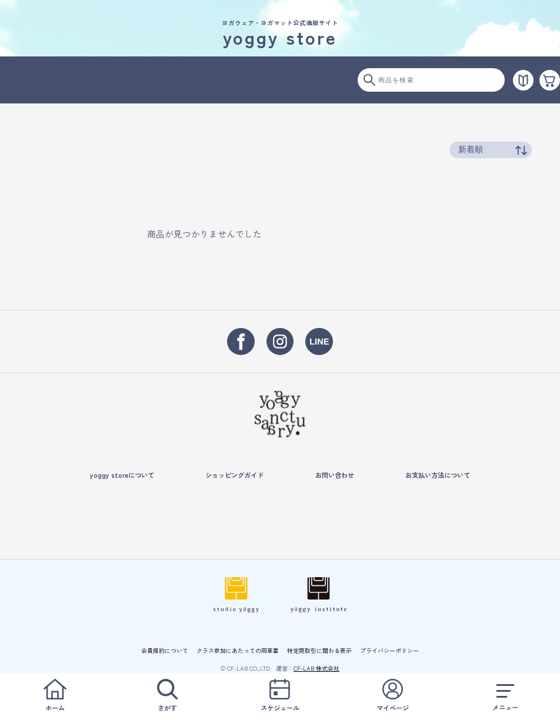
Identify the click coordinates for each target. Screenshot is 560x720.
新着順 (470, 149)
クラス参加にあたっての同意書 (237, 650)
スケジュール (280, 695)
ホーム (54, 695)
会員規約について (164, 650)
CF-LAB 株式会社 (316, 668)
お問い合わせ (334, 475)
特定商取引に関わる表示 (319, 650)
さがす (167, 695)
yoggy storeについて (122, 475)
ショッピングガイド (234, 475)
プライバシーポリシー (389, 650)
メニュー (505, 695)
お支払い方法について (437, 475)
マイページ (392, 695)
